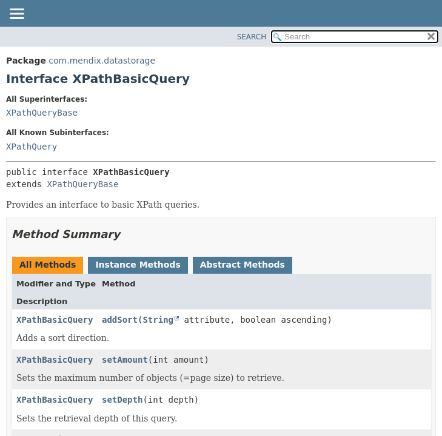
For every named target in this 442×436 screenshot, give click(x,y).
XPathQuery (31, 146)
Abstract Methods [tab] (242, 264)
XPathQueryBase (42, 112)
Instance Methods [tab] (137, 264)
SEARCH (252, 37)
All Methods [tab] (47, 264)
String (157, 320)
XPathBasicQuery (54, 320)
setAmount (125, 360)
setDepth (122, 400)
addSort (120, 320)
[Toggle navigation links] (16, 14)
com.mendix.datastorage (102, 60)
